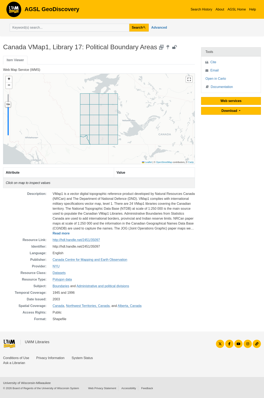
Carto (191, 162)
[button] (9, 79)
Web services (231, 101)
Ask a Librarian (14, 363)
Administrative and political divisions (103, 286)
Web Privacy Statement (102, 388)
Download (230, 110)
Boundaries (61, 286)
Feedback (147, 388)
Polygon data (62, 279)
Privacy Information (50, 358)
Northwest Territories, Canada (88, 306)
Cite (213, 62)
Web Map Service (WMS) (21, 69)
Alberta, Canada (129, 306)
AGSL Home (236, 9)
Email (214, 70)
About (220, 9)
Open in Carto (215, 78)
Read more (61, 233)
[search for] (69, 28)
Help (252, 9)
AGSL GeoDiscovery (14, 10)
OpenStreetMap (164, 162)
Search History (201, 9)
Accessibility (128, 388)
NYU (56, 266)
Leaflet (147, 162)
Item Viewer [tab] (15, 60)
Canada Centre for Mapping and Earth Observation (90, 259)
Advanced (159, 27)
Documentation (219, 87)
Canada (58, 306)
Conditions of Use (16, 358)
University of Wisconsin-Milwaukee (27, 383)
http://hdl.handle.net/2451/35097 (76, 240)
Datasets (59, 273)
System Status (82, 358)
